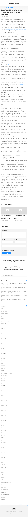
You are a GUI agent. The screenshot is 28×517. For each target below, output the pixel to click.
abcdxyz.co (14, 3)
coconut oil (4, 340)
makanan (4, 420)
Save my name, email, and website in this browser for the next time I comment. (13, 249)
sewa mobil (4, 469)
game (3, 368)
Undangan (4, 492)
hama (3, 378)
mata (3, 425)
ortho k (3, 445)
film (3, 363)
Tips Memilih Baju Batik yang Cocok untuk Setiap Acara (20, 217)
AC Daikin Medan (12, 64)
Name (4, 239)
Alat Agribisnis (5, 313)
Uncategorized (5, 489)
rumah (3, 455)
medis (3, 427)
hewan (3, 385)
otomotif (4, 447)
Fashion (4, 360)
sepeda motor (5, 467)
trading (3, 484)
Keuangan (4, 407)
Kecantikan (4, 402)
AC (1, 7)
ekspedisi (4, 355)
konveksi (4, 415)
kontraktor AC (22, 84)
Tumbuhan (4, 487)
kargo (3, 398)
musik (3, 440)
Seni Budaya (4, 464)
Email (16, 239)
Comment (4, 230)
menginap (4, 430)
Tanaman (4, 474)
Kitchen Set (4, 410)
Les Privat (4, 417)
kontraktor (4, 412)
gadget (3, 365)
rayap (3, 452)
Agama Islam (5, 311)
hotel (3, 390)
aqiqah (3, 318)
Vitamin (3, 497)
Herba (3, 380)
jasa (3, 395)
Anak (3, 316)
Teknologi (10, 7)
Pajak (3, 450)
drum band (4, 350)
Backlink (4, 323)
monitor (4, 435)
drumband (4, 353)
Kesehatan (4, 405)
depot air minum (5, 345)
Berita (3, 328)
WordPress (13, 512)
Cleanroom (4, 338)
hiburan (3, 388)
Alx (21, 512)
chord (3, 335)
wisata (3, 499)
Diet (3, 348)
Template (4, 479)
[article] (14, 109)
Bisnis (3, 331)
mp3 (3, 437)
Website (4, 243)
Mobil (3, 432)
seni (3, 462)
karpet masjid (5, 400)
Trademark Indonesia (6, 482)
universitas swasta (6, 494)
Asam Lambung (5, 321)
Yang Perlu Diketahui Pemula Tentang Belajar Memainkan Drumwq (6, 217)
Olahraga (4, 442)
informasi (4, 393)
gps (3, 370)
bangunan (4, 326)
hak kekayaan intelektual (7, 373)
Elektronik (5, 7)
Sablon (3, 457)
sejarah (3, 459)
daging (3, 343)
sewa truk (4, 472)
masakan (4, 422)
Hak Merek (4, 375)
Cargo (3, 333)
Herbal (3, 383)
